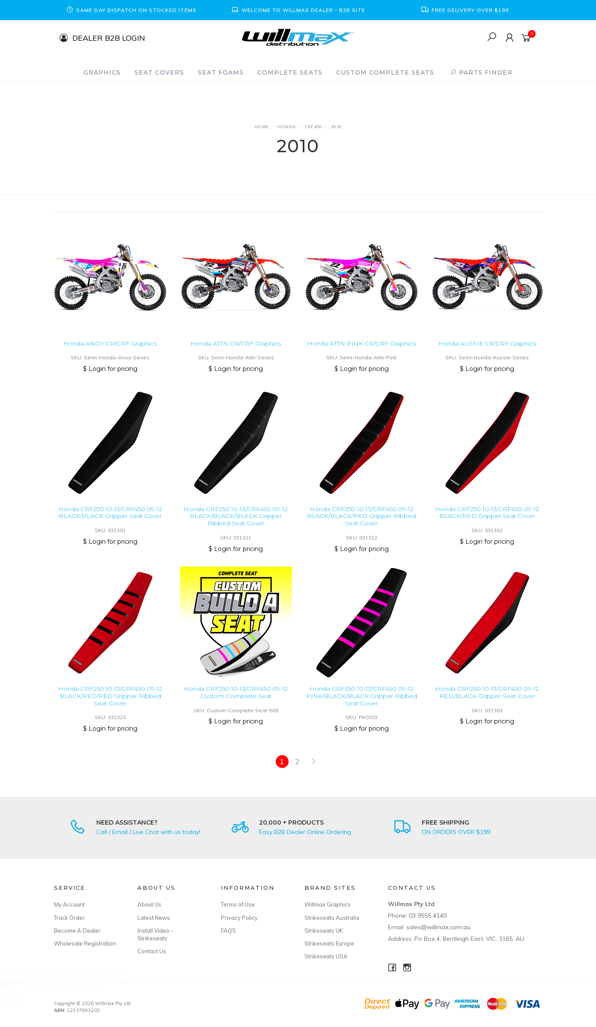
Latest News (153, 917)
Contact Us (151, 951)
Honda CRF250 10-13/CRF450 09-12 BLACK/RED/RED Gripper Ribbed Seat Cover (110, 705)
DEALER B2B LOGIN (108, 37)
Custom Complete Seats (385, 72)
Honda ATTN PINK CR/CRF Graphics (361, 343)
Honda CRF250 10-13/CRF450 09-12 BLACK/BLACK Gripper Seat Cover (110, 522)
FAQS (228, 930)
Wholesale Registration (85, 943)
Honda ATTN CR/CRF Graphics (236, 343)
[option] (131, 10)
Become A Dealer (77, 930)
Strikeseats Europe (329, 943)
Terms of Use (238, 904)
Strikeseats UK (323, 930)
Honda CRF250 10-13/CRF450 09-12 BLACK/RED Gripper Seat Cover (487, 522)
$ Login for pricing (110, 369)
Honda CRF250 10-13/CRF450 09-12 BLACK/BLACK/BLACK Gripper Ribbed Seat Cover (236, 526)
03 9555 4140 (428, 915)
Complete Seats (289, 72)
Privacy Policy (239, 917)
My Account (69, 904)
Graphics (102, 72)
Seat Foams (221, 72)
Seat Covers (159, 72)
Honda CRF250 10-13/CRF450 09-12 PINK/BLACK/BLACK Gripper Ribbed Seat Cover (361, 705)
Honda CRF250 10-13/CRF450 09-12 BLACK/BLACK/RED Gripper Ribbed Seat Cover (361, 526)
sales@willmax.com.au (438, 927)
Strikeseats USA (326, 956)
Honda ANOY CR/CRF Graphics (110, 343)
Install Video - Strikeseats (155, 934)
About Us (149, 904)
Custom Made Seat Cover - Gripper (78, 991)
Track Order (69, 917)
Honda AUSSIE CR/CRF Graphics (487, 343)
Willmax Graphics (327, 904)
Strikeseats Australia (331, 917)
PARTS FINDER (481, 72)
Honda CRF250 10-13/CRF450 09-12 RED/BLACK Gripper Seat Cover (487, 701)
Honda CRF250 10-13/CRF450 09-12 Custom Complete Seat (236, 701)
